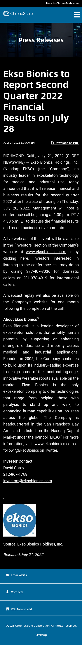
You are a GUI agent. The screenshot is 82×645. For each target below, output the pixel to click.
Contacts (17, 592)
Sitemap (41, 635)
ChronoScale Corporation (32, 626)
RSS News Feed (21, 609)
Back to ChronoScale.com (61, 3)
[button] (76, 14)
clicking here (15, 258)
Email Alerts (19, 575)
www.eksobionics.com (45, 251)
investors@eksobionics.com (27, 481)
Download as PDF (65, 143)
